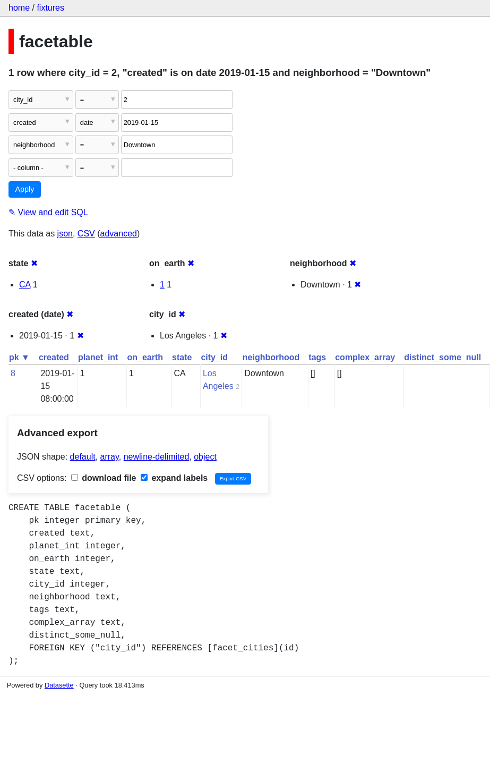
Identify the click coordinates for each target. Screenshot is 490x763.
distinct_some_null (442, 357)
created (54, 357)
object (205, 456)
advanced (118, 233)
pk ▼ (19, 357)
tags (317, 357)
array (109, 456)
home (19, 7)
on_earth (145, 357)
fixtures (50, 7)
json (65, 233)
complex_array (365, 357)
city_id (214, 357)
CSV (86, 233)
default (83, 456)
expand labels (174, 477)
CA (24, 284)
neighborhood (271, 357)
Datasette (59, 685)
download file (103, 477)
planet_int (98, 357)
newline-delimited (157, 456)
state (182, 357)
